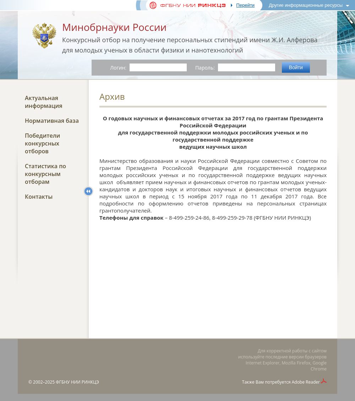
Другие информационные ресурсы (306, 5)
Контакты (39, 196)
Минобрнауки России (114, 27)
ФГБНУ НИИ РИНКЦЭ (77, 382)
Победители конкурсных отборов (42, 143)
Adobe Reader (306, 382)
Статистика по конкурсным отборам (45, 174)
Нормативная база (52, 121)
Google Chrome (319, 366)
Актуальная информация (43, 102)
